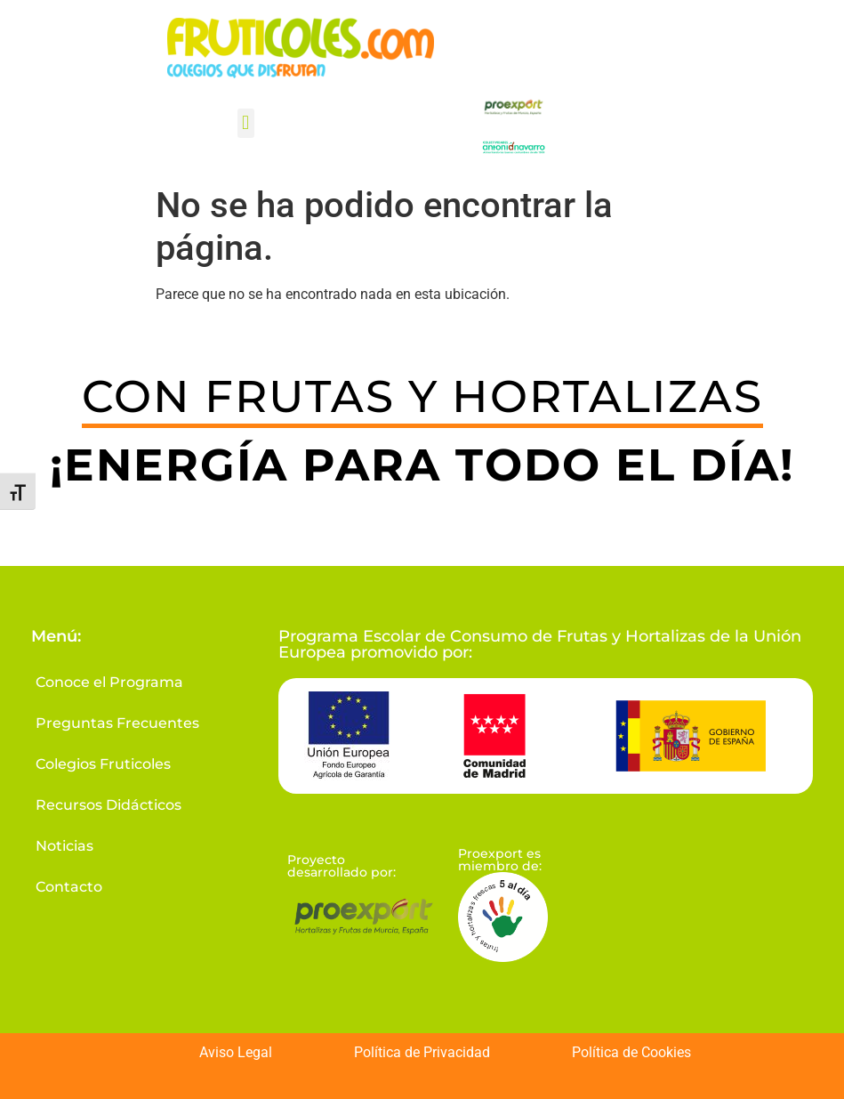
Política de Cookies (631, 1052)
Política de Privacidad (422, 1052)
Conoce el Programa (109, 682)
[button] (245, 123)
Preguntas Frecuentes (117, 723)
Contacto (69, 886)
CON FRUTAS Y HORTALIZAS (422, 396)
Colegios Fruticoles (103, 764)
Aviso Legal (235, 1052)
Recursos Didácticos (108, 804)
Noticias (64, 845)
